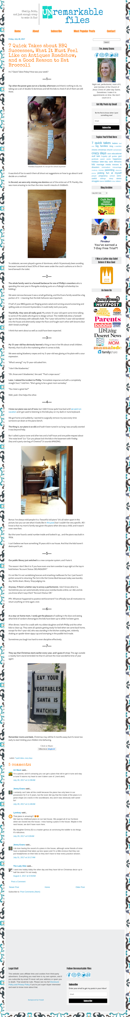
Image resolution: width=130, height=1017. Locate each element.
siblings (103, 178)
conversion (117, 150)
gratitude (95, 159)
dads (109, 154)
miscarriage (117, 167)
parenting (109, 170)
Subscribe (56, 31)
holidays (95, 162)
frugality (104, 156)
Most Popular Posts (84, 31)
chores (94, 150)
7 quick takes (19, 758)
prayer (94, 176)
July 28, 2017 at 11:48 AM (24, 804)
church (110, 150)
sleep (111, 178)
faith (98, 156)
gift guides (113, 156)
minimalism (106, 167)
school (112, 176)
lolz (93, 164)
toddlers (108, 181)
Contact (111, 31)
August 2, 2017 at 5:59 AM (24, 876)
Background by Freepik (36, 1000)
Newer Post (14, 887)
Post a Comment (18, 882)
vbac (113, 181)
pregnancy (103, 176)
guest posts (105, 159)
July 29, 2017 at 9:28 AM (23, 836)
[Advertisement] (47, 911)
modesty (94, 170)
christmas (102, 150)
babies (115, 143)
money (101, 170)
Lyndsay (17, 813)
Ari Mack (17, 770)
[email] (106, 121)
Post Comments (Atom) (30, 892)
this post (50, 522)
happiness (117, 159)
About (36, 31)
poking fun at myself (109, 173)
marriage (100, 165)
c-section (118, 146)
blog (111, 146)
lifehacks (117, 162)
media (108, 165)
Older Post (80, 887)
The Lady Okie (19, 866)
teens (102, 181)
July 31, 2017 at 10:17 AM (24, 857)
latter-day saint (106, 162)
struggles (95, 181)
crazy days (28, 758)
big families (102, 146)
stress (118, 178)
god (119, 156)
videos (118, 181)
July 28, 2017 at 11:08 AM (24, 780)
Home (17, 31)
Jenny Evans (19, 789)
